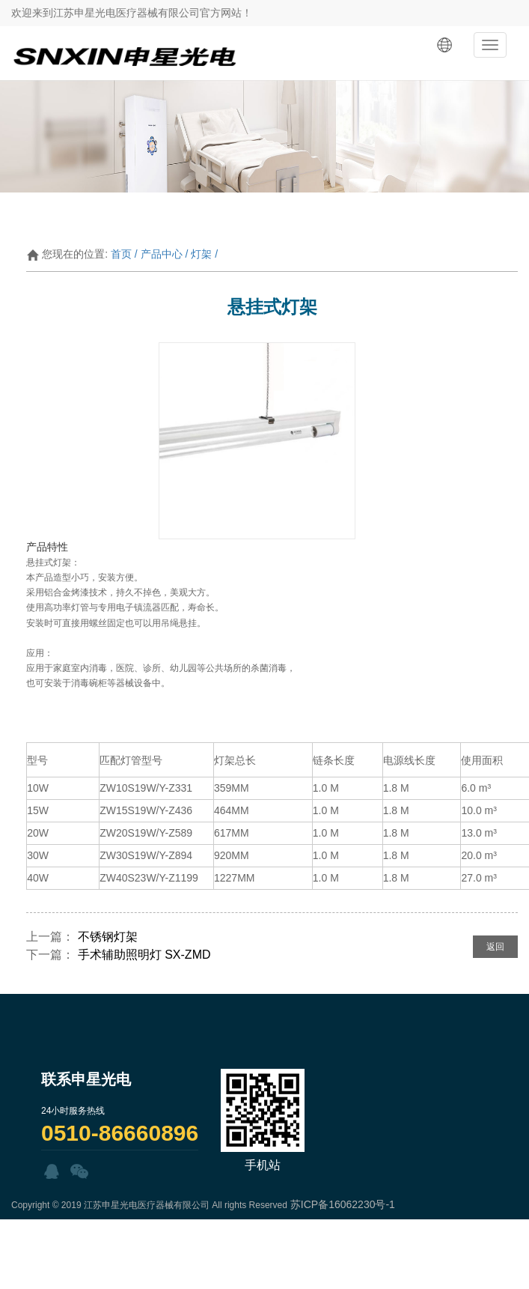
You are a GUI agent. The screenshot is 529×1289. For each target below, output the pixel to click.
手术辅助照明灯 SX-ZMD (144, 954)
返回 (495, 946)
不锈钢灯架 (108, 936)
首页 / (124, 254)
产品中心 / (165, 254)
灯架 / (204, 254)
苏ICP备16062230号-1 (342, 1204)
